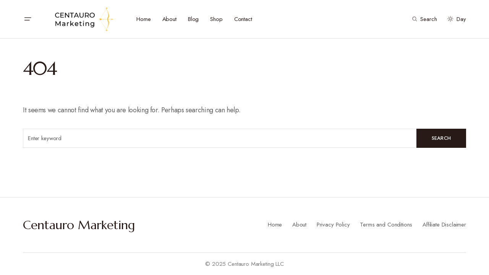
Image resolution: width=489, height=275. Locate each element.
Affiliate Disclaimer (444, 224)
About (299, 224)
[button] (27, 19)
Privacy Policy (333, 224)
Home (275, 224)
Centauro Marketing (79, 225)
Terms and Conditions (386, 224)
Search (441, 138)
